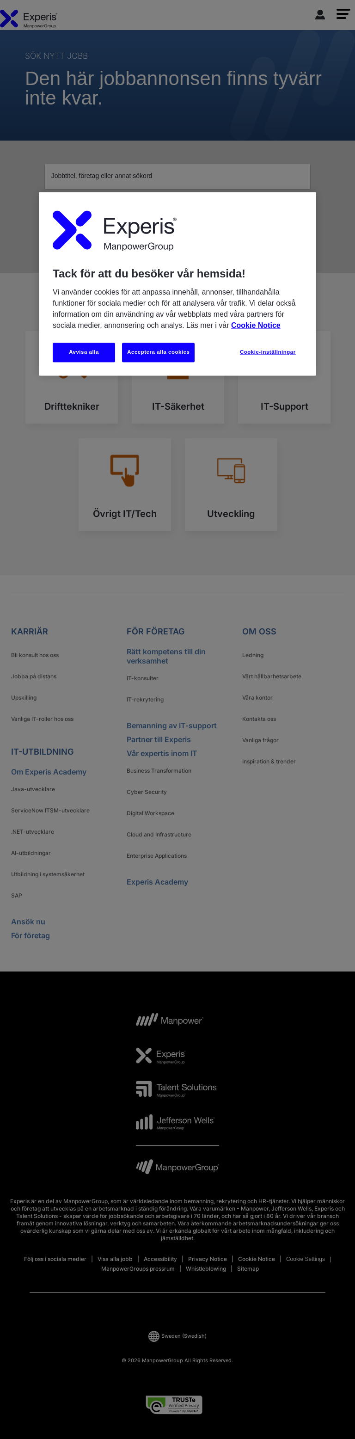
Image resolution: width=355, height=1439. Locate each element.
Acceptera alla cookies (158, 352)
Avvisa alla (84, 352)
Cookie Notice (256, 325)
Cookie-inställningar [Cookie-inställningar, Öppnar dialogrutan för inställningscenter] (268, 352)
